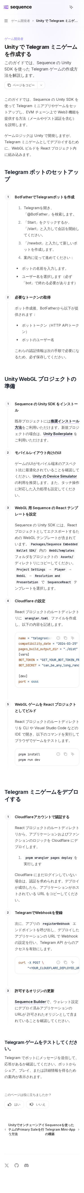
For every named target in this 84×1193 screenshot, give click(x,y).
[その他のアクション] (78, 7)
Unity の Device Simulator (55, 476)
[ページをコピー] (20, 85)
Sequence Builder (30, 1001)
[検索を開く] (63, 7)
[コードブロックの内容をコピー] (65, 638)
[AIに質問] (72, 638)
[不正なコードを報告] (58, 638)
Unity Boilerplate (58, 433)
